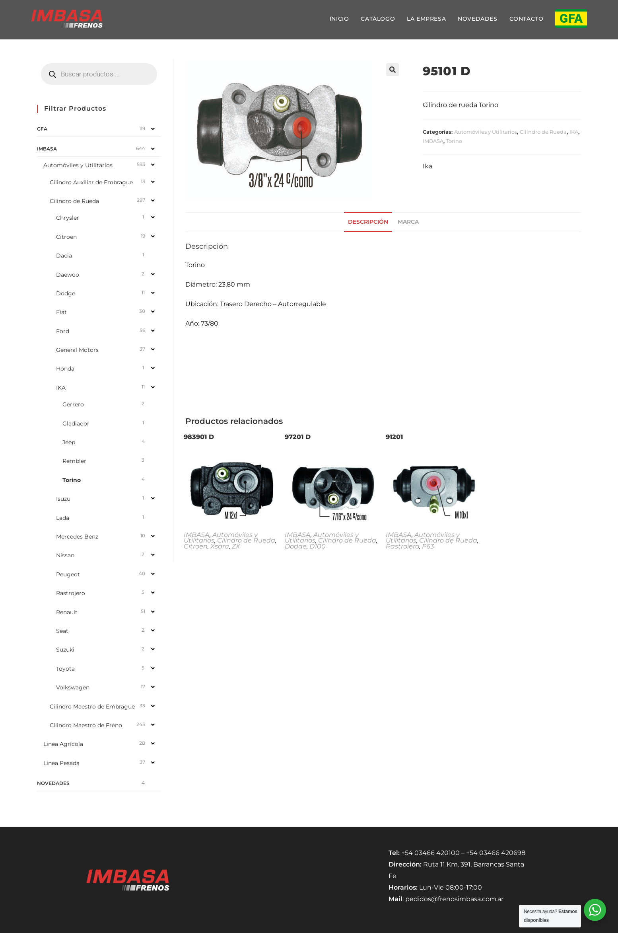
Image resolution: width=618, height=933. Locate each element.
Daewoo (67, 274)
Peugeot (68, 574)
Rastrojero (402, 546)
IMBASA (433, 141)
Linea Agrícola (63, 744)
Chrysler (67, 217)
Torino (454, 141)
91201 (394, 437)
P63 (428, 546)
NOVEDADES (53, 783)
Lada (62, 517)
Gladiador (75, 423)
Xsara (219, 546)
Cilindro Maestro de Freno (86, 725)
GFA (42, 129)
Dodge (296, 546)
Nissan (65, 555)
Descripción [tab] (368, 221)
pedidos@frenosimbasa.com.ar (454, 899)
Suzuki (65, 649)
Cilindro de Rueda (543, 132)
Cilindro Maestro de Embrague (92, 706)
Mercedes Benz (77, 536)
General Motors (77, 349)
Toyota (65, 668)
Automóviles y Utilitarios (485, 132)
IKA (573, 132)
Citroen (196, 546)
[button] (392, 69)
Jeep (68, 442)
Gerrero (73, 404)
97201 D (298, 437)
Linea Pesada (61, 763)
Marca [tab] (408, 221)
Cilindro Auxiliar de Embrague (91, 182)
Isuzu (63, 498)
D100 (317, 546)
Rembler (74, 461)
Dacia (64, 255)
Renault (67, 612)
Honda (65, 368)
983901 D (199, 437)
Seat (62, 630)
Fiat (61, 312)
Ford (62, 331)
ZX (236, 546)
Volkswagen (72, 687)
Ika (427, 166)
